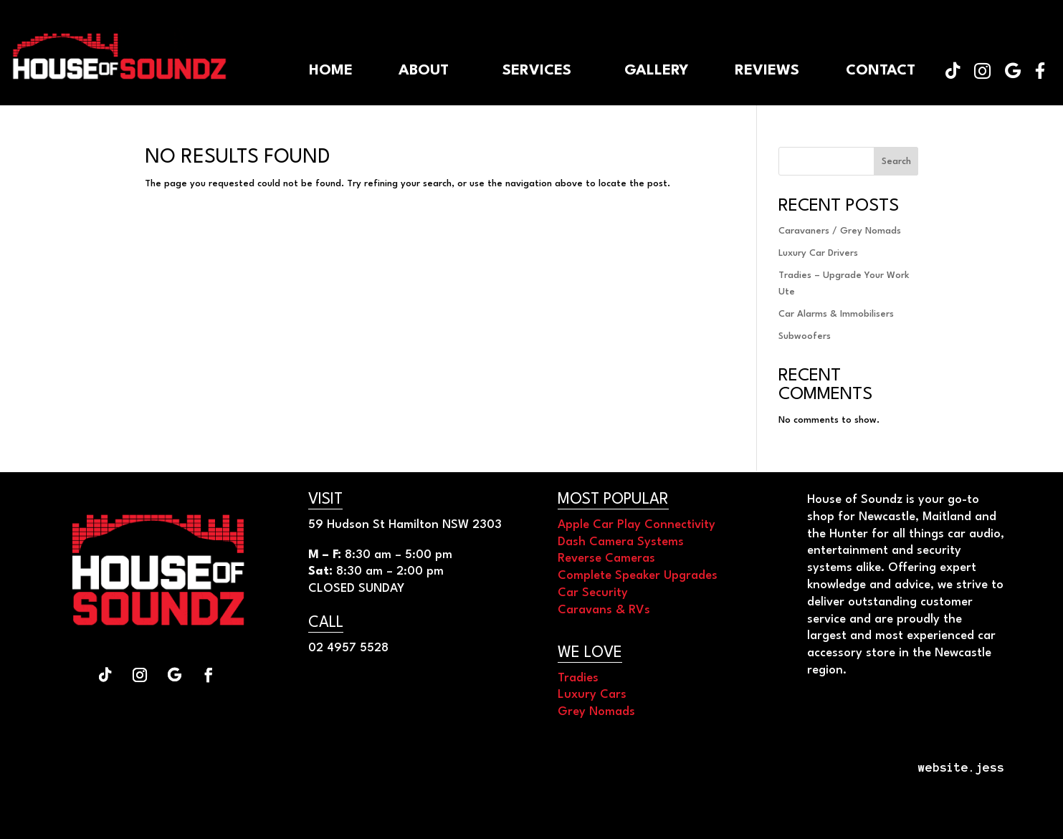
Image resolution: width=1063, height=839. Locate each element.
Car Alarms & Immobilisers (836, 314)
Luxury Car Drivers (818, 253)
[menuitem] (1040, 70)
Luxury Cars (592, 695)
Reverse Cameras (606, 558)
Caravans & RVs (604, 610)
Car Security (593, 593)
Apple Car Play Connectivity (636, 525)
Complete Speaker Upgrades (638, 576)
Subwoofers (804, 336)
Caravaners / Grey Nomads (839, 231)
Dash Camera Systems (621, 542)
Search (896, 161)
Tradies (578, 678)
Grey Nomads (596, 712)
